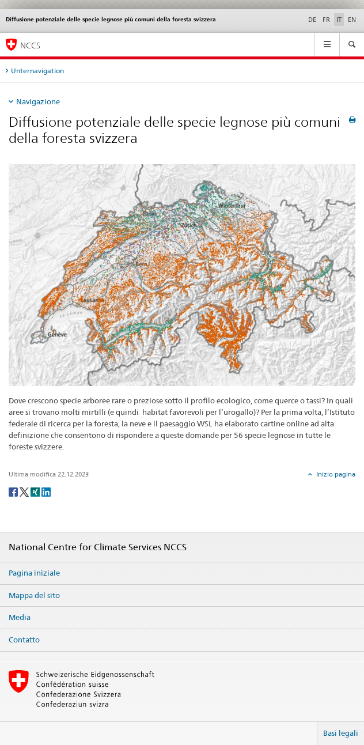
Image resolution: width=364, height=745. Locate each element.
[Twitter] (25, 491)
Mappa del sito (34, 595)
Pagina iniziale (34, 572)
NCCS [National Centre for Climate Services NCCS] (30, 45)
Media (20, 617)
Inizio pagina (334, 474)
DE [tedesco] (312, 20)
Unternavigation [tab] (37, 70)
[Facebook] (14, 491)
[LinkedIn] (46, 491)
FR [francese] (326, 20)
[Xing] (36, 491)
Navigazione (38, 101)
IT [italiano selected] (339, 20)
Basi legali (340, 733)
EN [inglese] (352, 20)
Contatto (24, 639)
